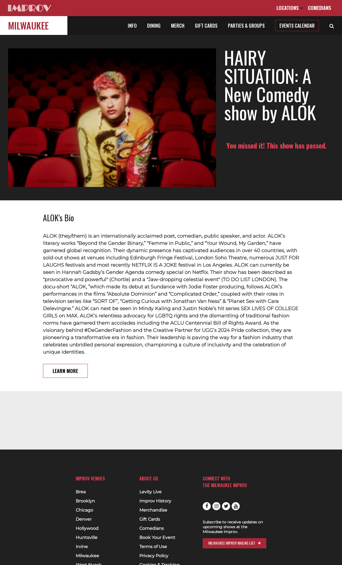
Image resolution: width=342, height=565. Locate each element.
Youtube (236, 506)
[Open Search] (331, 25)
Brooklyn (85, 501)
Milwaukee (28, 25)
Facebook (207, 506)
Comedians (319, 7)
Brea (81, 492)
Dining (154, 25)
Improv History (155, 501)
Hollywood (87, 528)
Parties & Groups (246, 25)
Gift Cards (206, 25)
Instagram (216, 506)
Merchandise (153, 510)
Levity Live (150, 492)
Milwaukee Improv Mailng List (231, 543)
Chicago (84, 510)
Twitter (226, 506)
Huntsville (86, 537)
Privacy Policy (153, 556)
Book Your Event (157, 537)
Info (132, 25)
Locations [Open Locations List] (289, 7)
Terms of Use (153, 547)
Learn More (65, 340)
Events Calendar (297, 25)
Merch (177, 25)
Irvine (82, 547)
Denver (84, 519)
